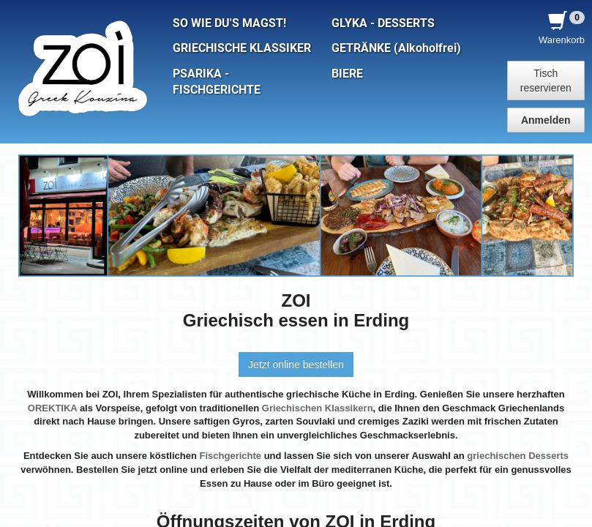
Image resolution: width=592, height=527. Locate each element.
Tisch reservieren (546, 80)
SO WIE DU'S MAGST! (229, 23)
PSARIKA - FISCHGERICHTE (217, 82)
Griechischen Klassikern (317, 408)
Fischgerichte (231, 455)
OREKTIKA (52, 408)
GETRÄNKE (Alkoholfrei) (396, 48)
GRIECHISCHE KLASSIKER (242, 48)
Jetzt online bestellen (296, 364)
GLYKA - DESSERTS (383, 23)
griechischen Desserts (518, 455)
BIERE (347, 74)
